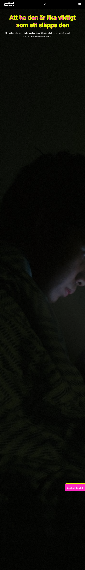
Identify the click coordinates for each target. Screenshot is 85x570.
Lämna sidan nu (75, 488)
